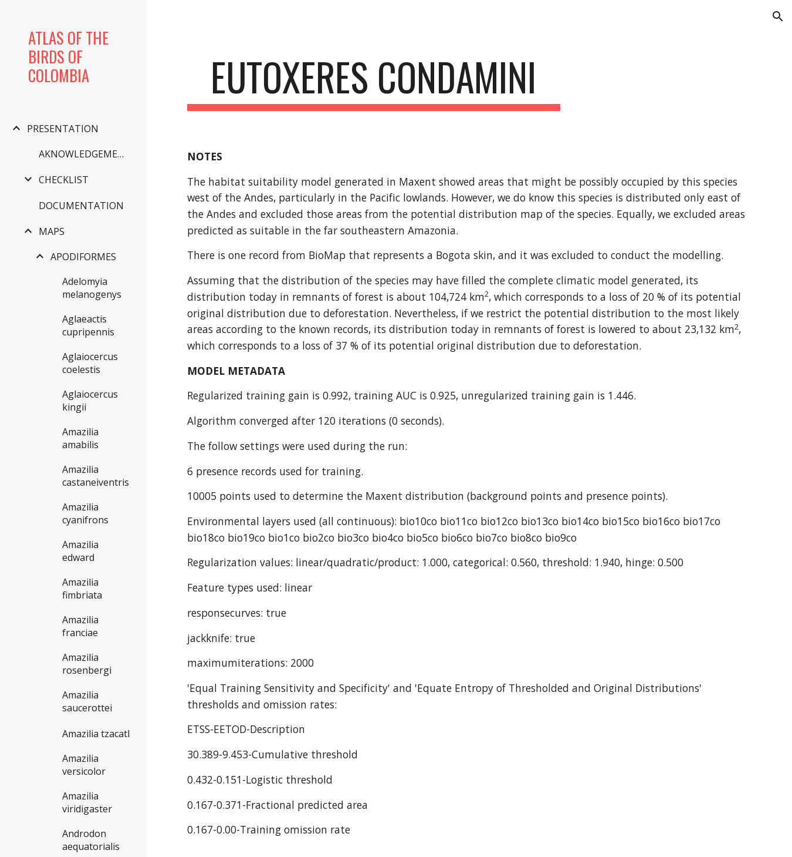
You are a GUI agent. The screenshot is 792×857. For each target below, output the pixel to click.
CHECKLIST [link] (64, 179)
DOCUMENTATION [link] (81, 205)
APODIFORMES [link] (83, 256)
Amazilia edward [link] (80, 551)
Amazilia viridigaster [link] (87, 802)
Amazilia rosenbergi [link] (86, 664)
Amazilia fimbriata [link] (82, 588)
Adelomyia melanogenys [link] (91, 288)
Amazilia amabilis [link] (80, 438)
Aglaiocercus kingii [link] (90, 401)
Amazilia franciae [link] (80, 626)
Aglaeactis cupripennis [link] (88, 325)
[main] (374, 82)
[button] (778, 16)
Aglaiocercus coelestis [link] (90, 363)
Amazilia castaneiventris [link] (95, 476)
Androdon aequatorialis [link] (91, 840)
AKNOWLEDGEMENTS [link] (86, 153)
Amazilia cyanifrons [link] (85, 513)
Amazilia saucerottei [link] (87, 701)
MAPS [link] (52, 231)
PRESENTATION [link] (63, 128)
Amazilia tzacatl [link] (96, 733)
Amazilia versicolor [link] (84, 765)
